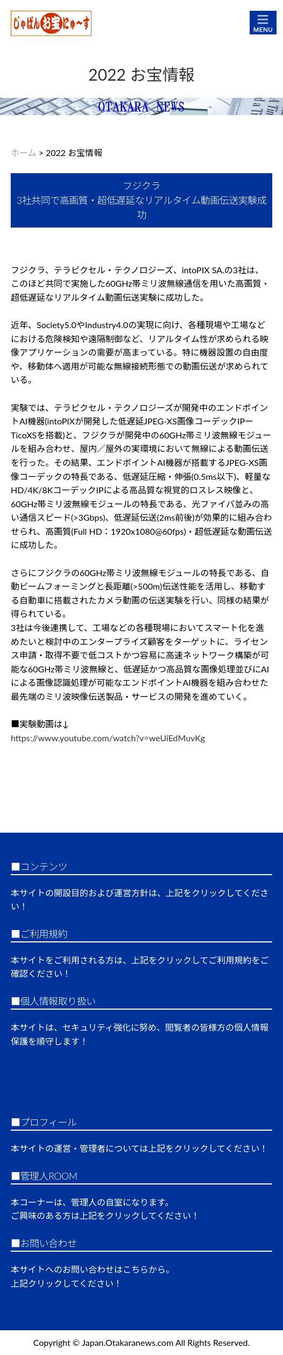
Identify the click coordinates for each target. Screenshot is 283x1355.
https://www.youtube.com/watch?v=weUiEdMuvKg (108, 738)
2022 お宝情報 (141, 74)
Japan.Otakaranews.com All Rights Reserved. (166, 1342)
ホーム (24, 152)
